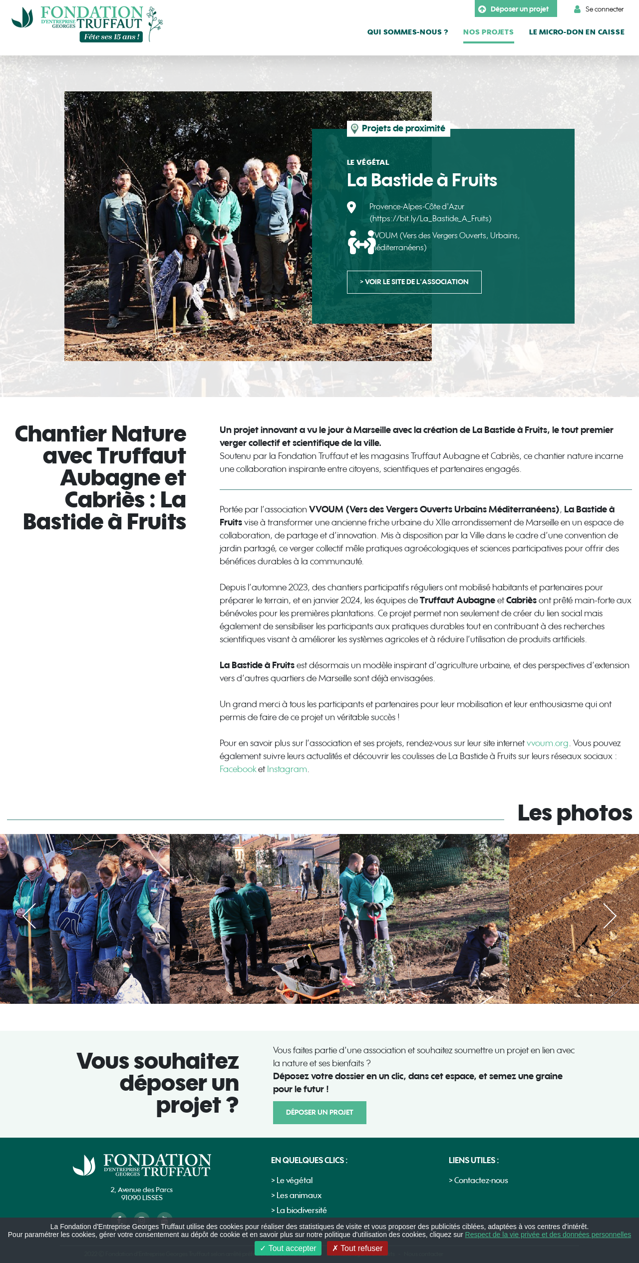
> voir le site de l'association (414, 282)
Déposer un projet (513, 9)
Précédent (35, 915)
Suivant (603, 915)
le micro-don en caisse (577, 32)
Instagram (287, 769)
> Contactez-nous (478, 1181)
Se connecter (599, 9)
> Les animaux (296, 1196)
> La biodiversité (299, 1211)
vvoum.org (548, 743)
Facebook (239, 769)
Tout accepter (288, 1248)
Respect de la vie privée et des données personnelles (548, 1235)
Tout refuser (357, 1248)
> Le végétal (292, 1181)
